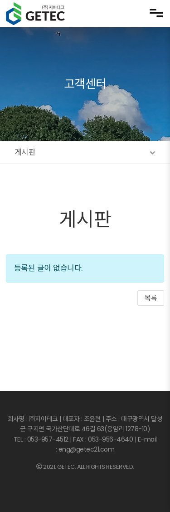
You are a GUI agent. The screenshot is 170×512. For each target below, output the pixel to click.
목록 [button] (151, 298)
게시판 (85, 219)
